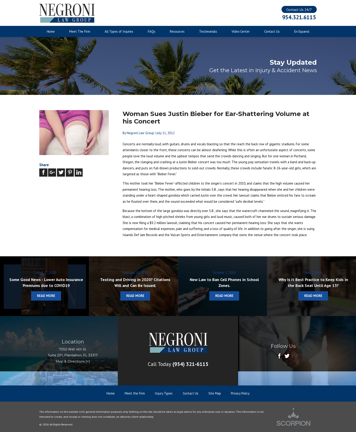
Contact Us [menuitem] (272, 31)
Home (110, 393)
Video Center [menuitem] (241, 31)
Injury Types (164, 393)
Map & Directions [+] (73, 361)
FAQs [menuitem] (151, 31)
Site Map (214, 393)
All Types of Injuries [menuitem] (119, 31)
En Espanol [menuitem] (301, 31)
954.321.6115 (299, 17)
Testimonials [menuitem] (208, 31)
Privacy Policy (240, 393)
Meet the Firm (135, 393)
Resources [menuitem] (177, 31)
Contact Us (190, 393)
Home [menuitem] (51, 31)
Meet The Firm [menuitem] (79, 31)
